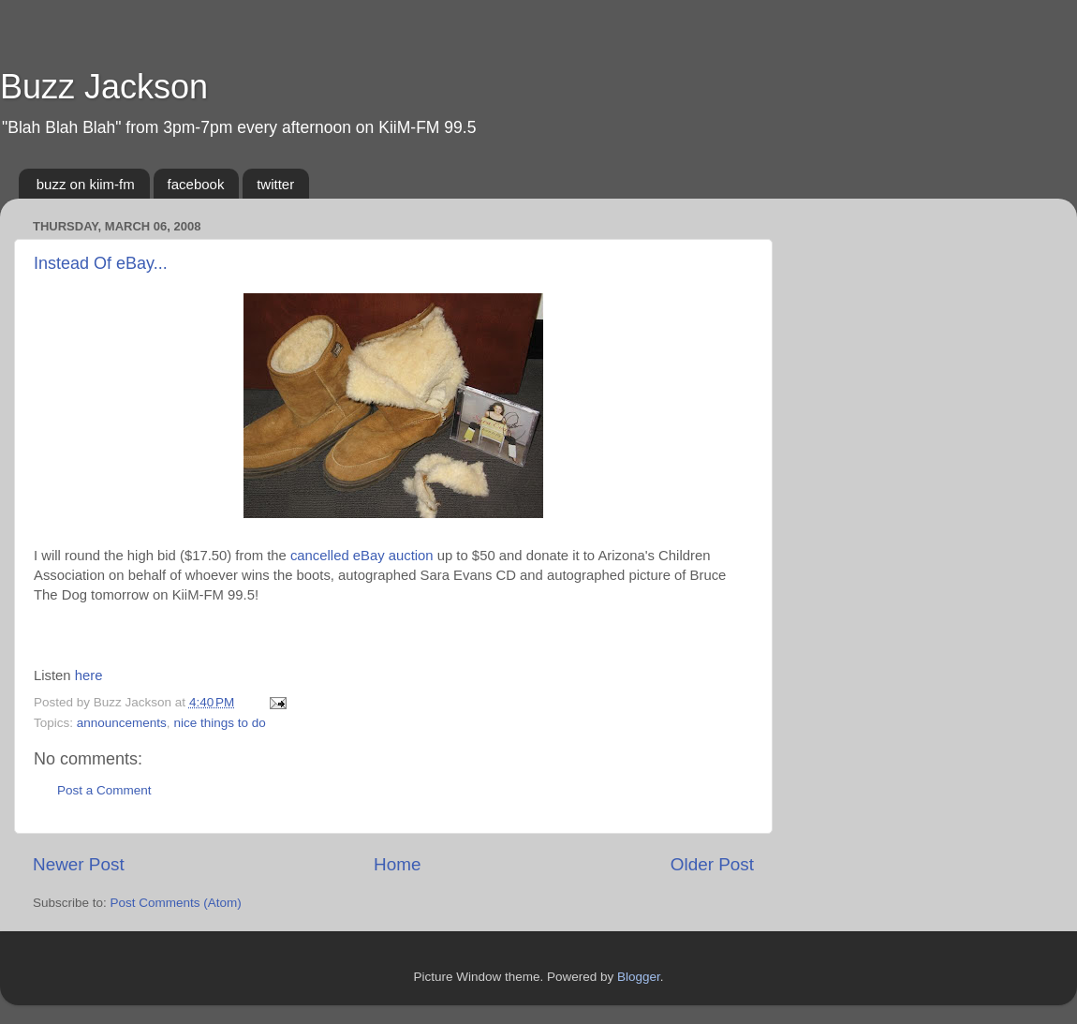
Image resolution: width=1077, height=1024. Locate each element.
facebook (196, 184)
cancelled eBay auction (362, 555)
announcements (122, 723)
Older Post (712, 864)
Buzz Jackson (104, 86)
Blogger (638, 977)
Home (397, 864)
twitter (275, 184)
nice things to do (219, 723)
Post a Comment (104, 790)
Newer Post (79, 864)
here (89, 675)
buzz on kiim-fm (86, 184)
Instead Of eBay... (101, 263)
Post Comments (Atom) (176, 903)
